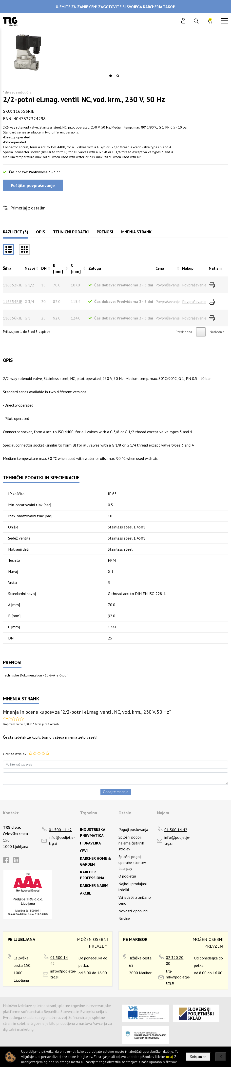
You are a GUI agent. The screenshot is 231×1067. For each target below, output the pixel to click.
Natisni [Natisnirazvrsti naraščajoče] (215, 268)
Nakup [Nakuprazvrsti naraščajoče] (187, 268)
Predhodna (184, 332)
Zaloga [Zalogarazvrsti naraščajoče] (94, 268)
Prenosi (105, 232)
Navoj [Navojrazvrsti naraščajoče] (30, 268)
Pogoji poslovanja (133, 829)
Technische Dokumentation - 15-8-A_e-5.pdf (35, 675)
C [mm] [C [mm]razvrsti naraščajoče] (76, 268)
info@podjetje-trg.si (62, 840)
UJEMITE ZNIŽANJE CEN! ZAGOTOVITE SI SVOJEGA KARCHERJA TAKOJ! (115, 6)
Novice (124, 918)
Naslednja (217, 332)
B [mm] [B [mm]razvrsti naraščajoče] (58, 268)
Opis (40, 232)
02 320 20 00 (174, 960)
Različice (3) (15, 232)
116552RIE (12, 284)
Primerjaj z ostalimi (28, 208)
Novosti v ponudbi (133, 910)
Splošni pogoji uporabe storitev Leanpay (132, 862)
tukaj (169, 1056)
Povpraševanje (194, 284)
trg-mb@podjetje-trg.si (178, 977)
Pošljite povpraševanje (33, 185)
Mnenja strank (136, 232)
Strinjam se (198, 1056)
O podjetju (127, 876)
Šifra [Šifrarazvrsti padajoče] (7, 268)
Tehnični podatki (71, 232)
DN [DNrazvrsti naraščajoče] (44, 268)
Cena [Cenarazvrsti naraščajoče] (159, 268)
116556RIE (12, 318)
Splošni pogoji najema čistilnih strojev (131, 843)
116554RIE (12, 301)
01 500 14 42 (60, 829)
